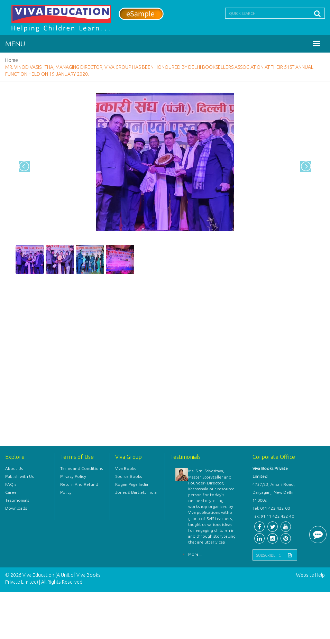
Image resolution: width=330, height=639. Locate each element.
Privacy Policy (73, 476)
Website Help (310, 575)
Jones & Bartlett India (136, 492)
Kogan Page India (131, 484)
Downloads (16, 508)
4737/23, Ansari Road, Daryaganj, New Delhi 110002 (274, 492)
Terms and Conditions (81, 468)
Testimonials (17, 500)
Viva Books (125, 468)
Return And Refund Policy (79, 488)
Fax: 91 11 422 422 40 (273, 516)
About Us (14, 468)
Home (11, 60)
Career (11, 492)
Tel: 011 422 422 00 (271, 508)
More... (195, 554)
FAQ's (10, 484)
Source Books (128, 476)
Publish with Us (19, 476)
